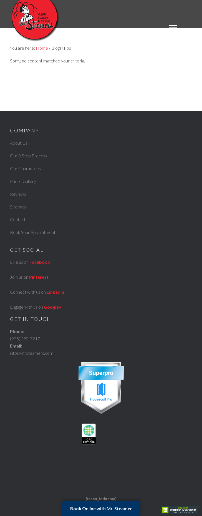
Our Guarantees (25, 168)
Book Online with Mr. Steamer (101, 508)
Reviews (18, 194)
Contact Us (20, 219)
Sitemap (18, 206)
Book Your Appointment (32, 232)
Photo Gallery (23, 181)
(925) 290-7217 (25, 338)
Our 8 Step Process (28, 155)
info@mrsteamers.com (31, 353)
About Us (18, 142)
